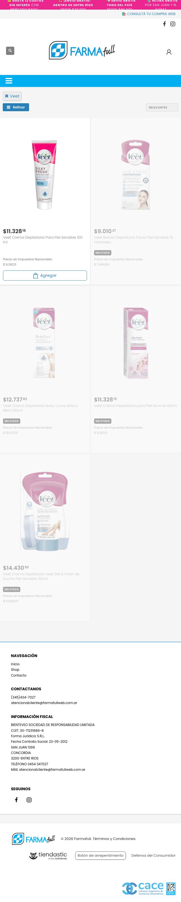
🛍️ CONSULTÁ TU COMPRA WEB (149, 13)
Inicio (15, 664)
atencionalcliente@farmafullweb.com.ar (44, 702)
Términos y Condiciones (114, 838)
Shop (15, 669)
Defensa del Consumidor (153, 855)
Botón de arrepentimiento (100, 855)
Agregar (44, 275)
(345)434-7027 (23, 697)
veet (12, 96)
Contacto (18, 675)
